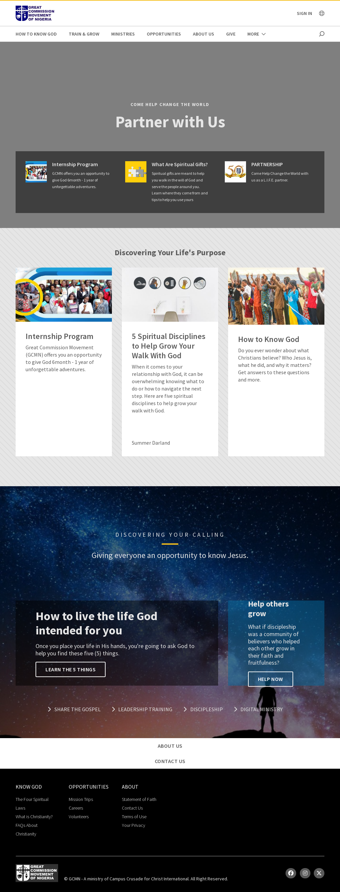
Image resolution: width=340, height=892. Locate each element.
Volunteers (79, 817)
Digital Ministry (258, 709)
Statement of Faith (139, 799)
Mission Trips (81, 799)
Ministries (123, 34)
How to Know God (36, 34)
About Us (203, 34)
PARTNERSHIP (267, 164)
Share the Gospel (74, 709)
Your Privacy (133, 825)
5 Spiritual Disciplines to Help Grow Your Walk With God (169, 346)
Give (230, 34)
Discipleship (203, 709)
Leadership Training (142, 709)
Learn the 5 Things (70, 669)
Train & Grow (84, 34)
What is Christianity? (34, 817)
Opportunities (164, 34)
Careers (76, 808)
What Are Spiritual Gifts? (180, 164)
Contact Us (132, 808)
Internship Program (75, 164)
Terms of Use (134, 817)
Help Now (270, 679)
